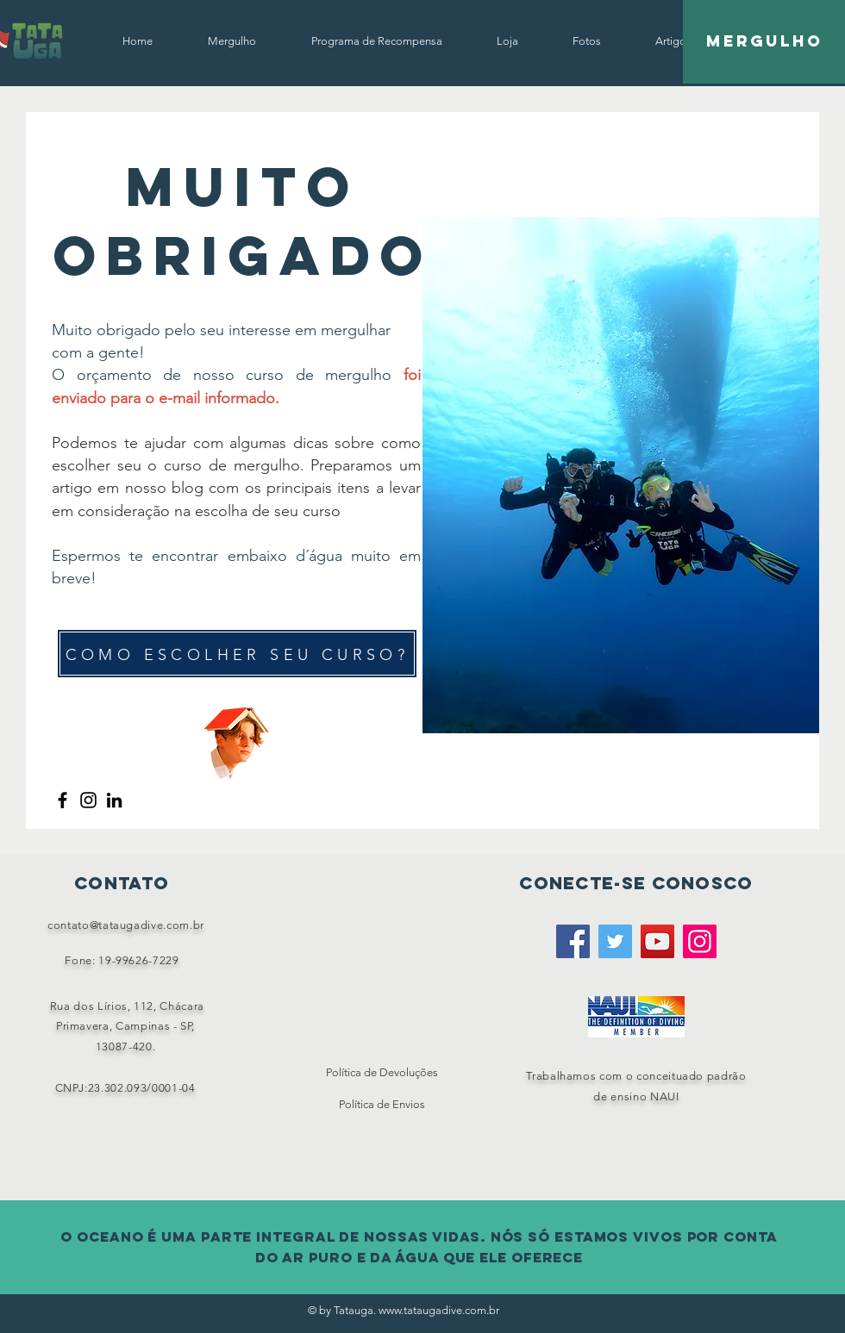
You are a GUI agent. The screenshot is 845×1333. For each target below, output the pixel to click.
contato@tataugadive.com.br (125, 925)
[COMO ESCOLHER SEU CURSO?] (237, 653)
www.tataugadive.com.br (439, 1310)
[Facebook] (62, 800)
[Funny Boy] (237, 737)
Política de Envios (382, 1104)
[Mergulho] (764, 42)
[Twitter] (615, 941)
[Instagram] (88, 800)
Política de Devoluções (382, 1072)
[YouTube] (657, 941)
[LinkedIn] (114, 800)
